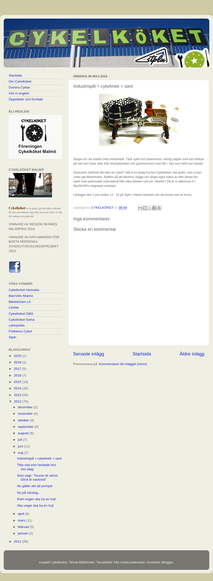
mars (22, 520)
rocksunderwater (132, 562)
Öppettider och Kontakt (26, 99)
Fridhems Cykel (20, 331)
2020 (18, 356)
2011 (18, 541)
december (26, 407)
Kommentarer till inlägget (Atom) (123, 364)
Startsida (142, 353)
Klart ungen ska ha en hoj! (36, 499)
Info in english (19, 93)
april (21, 514)
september (26, 427)
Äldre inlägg (192, 353)
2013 (18, 395)
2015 (18, 382)
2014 (18, 388)
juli (20, 439)
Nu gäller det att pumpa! (35, 486)
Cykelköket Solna (21, 319)
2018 (18, 362)
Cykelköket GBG (21, 314)
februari (24, 527)
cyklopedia (17, 325)
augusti (23, 433)
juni (21, 446)
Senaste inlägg (88, 353)
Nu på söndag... (29, 492)
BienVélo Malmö (21, 296)
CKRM (14, 308)
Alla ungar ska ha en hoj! (35, 505)
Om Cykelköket (20, 81)
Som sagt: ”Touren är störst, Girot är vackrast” (37, 477)
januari (23, 533)
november (26, 413)
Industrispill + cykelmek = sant (39, 458)
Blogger (167, 562)
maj (21, 453)
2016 (18, 375)
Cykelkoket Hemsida (24, 290)
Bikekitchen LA (20, 302)
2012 (18, 401)
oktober (24, 420)
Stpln (12, 337)
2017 (18, 369)
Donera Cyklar (19, 87)
